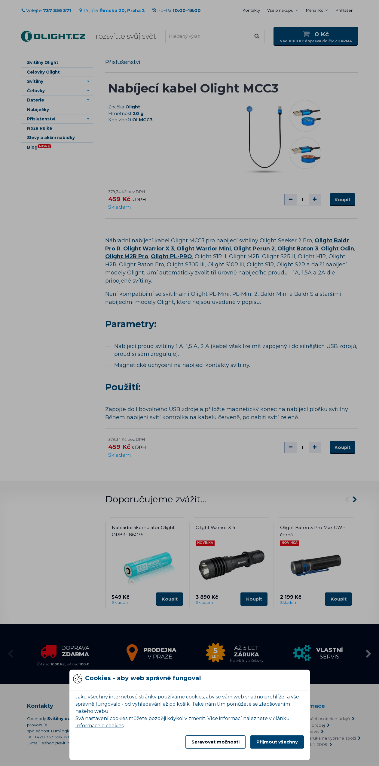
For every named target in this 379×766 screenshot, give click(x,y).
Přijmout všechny (277, 742)
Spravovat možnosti (215, 742)
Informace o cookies (99, 725)
